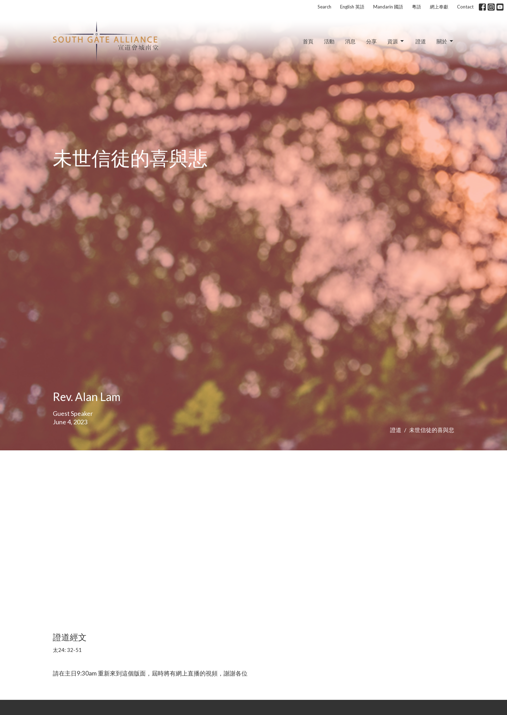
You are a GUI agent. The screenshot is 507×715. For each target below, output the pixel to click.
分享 (371, 41)
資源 (396, 41)
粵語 (416, 7)
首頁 (308, 41)
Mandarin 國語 (388, 7)
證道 (420, 41)
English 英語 (352, 7)
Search (324, 7)
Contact (465, 7)
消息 (350, 41)
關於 (445, 41)
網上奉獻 (439, 7)
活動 (329, 41)
